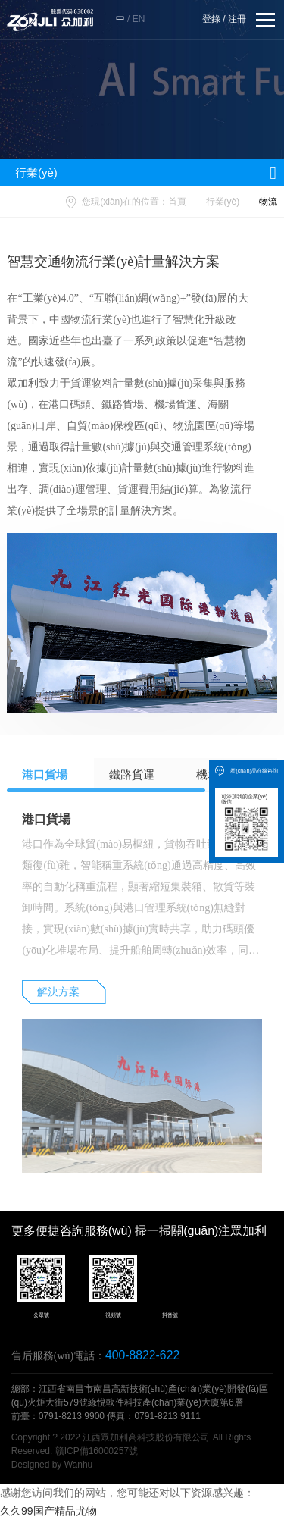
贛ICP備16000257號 (96, 1451)
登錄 (211, 19)
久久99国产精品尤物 (48, 1511)
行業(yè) (223, 201)
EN (139, 19)
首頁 (177, 201)
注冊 (237, 19)
